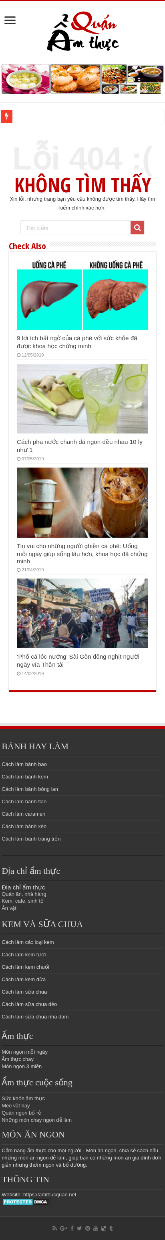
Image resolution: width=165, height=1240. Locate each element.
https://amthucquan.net (49, 1195)
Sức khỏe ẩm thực (23, 1098)
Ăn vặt (9, 908)
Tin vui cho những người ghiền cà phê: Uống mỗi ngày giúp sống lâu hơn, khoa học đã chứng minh (82, 553)
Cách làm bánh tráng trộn (31, 839)
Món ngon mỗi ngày (25, 1052)
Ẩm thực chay (18, 1059)
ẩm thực (36, 1150)
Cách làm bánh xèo (24, 826)
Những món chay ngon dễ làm (37, 1120)
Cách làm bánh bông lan (30, 789)
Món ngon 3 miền (22, 1066)
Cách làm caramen (23, 814)
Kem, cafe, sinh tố (23, 901)
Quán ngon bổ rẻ (21, 1113)
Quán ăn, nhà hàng (24, 894)
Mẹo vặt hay (16, 1106)
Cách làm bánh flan (24, 801)
